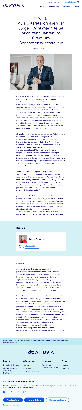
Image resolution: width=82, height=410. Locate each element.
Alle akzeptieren (13, 400)
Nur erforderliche (34, 400)
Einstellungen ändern (57, 400)
